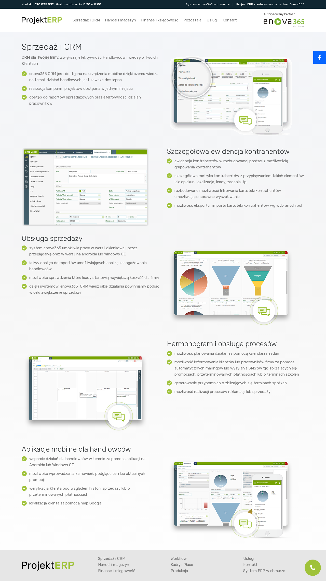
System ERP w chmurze (264, 570)
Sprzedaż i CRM (86, 20)
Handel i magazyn (120, 20)
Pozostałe (192, 20)
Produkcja (179, 570)
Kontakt (230, 20)
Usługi (212, 20)
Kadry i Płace (182, 564)
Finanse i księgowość (159, 20)
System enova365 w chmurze (207, 4)
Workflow (179, 558)
